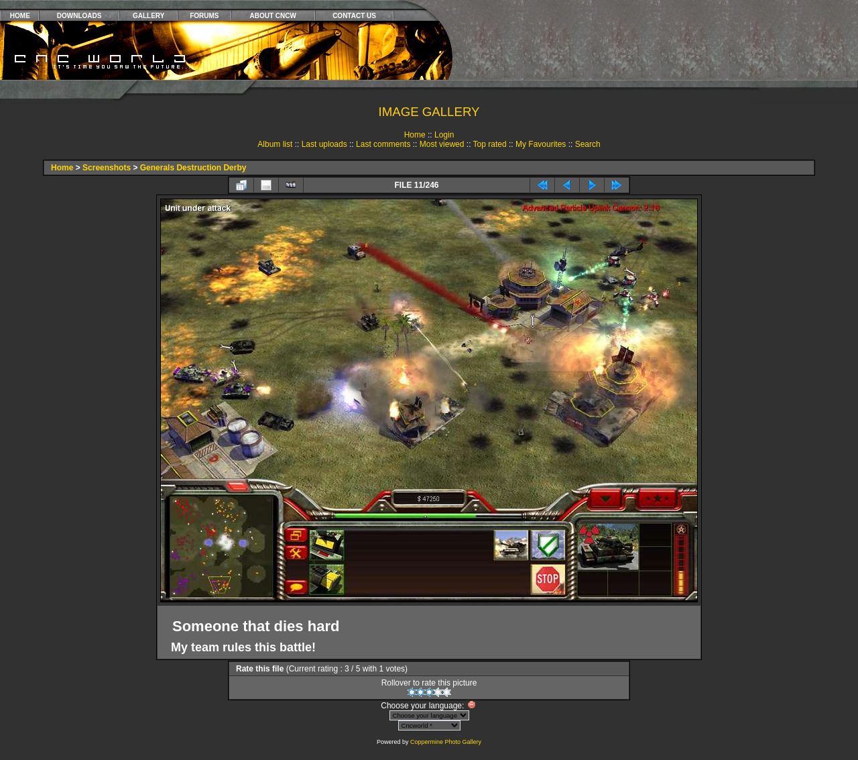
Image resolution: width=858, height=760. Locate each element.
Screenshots (106, 167)
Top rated (490, 144)
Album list (274, 144)
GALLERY (148, 15)
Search (588, 144)
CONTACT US (354, 15)
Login (444, 135)
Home (415, 135)
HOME (20, 15)
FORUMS (204, 15)
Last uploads (324, 144)
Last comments (383, 144)
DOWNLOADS (79, 15)
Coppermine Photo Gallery (445, 742)
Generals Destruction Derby (193, 167)
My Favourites (540, 144)
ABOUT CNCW (273, 15)
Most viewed (442, 144)
